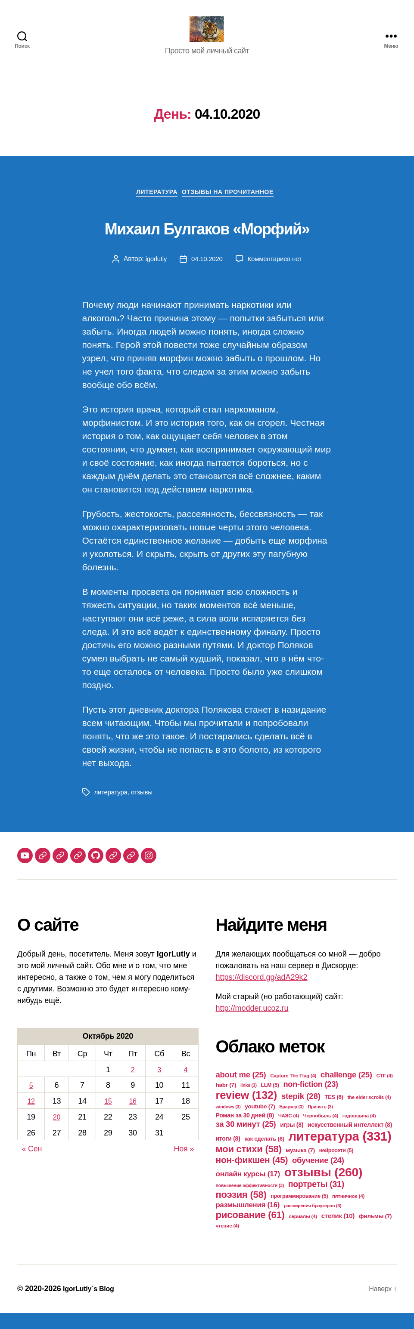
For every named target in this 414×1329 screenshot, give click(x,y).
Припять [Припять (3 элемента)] (320, 1122)
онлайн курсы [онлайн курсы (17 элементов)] (248, 1190)
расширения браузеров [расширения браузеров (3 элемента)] (312, 1221)
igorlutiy (153, 274)
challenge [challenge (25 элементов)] (346, 1090)
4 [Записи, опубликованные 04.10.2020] (186, 1085)
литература (112, 808)
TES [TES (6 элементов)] (333, 1113)
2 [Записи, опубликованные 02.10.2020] (133, 1085)
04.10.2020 (205, 274)
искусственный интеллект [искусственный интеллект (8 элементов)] (350, 1140)
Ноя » (184, 1164)
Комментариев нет (276, 274)
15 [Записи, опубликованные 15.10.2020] (108, 1116)
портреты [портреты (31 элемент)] (316, 1200)
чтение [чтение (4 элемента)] (227, 1241)
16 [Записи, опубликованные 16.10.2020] (132, 1116)
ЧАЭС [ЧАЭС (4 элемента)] (288, 1131)
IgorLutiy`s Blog (92, 1304)
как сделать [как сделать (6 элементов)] (264, 1154)
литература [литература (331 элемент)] (339, 1152)
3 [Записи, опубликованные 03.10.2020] (159, 1085)
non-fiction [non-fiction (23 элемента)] (310, 1099)
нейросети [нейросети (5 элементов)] (336, 1166)
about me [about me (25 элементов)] (241, 1090)
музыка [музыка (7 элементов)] (300, 1166)
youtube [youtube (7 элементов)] (260, 1122)
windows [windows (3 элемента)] (228, 1122)
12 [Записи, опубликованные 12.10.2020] (31, 1116)
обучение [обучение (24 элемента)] (318, 1176)
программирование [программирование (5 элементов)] (299, 1212)
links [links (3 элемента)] (248, 1101)
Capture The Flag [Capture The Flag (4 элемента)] (293, 1091)
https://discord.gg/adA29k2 (262, 993)
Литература (153, 207)
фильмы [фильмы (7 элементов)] (375, 1232)
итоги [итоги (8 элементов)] (228, 1154)
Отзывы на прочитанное (233, 207)
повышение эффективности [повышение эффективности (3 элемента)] (250, 1201)
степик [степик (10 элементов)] (338, 1231)
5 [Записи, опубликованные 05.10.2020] (31, 1101)
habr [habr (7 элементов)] (226, 1101)
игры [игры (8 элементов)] (291, 1140)
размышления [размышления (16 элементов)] (248, 1221)
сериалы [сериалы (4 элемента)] (303, 1232)
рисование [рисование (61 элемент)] (250, 1230)
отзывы (144, 808)
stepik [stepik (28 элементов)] (301, 1112)
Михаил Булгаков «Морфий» (207, 240)
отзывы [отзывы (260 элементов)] (323, 1188)
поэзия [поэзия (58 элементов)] (241, 1210)
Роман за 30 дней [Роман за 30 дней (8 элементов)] (245, 1131)
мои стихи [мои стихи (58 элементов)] (249, 1165)
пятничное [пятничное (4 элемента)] (348, 1212)
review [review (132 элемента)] (246, 1111)
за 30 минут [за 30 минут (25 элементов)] (246, 1139)
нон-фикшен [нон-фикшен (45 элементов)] (252, 1176)
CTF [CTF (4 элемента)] (385, 1091)
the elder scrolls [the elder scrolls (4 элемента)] (369, 1113)
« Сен (32, 1164)
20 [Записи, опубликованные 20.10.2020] (57, 1132)
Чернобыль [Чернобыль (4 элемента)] (320, 1131)
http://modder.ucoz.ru (252, 1024)
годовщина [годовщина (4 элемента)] (359, 1131)
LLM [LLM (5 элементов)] (270, 1101)
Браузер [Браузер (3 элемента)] (291, 1122)
